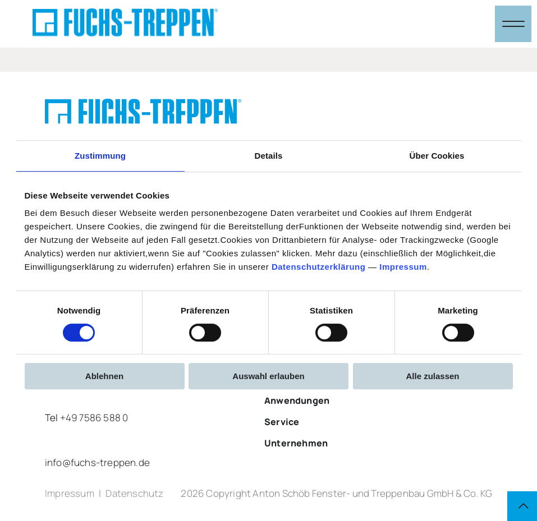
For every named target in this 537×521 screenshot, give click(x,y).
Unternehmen (296, 443)
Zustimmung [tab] (100, 155)
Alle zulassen (432, 376)
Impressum (403, 266)
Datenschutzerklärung (319, 266)
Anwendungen (296, 400)
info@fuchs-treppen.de (97, 462)
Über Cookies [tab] (437, 155)
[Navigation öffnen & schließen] (513, 24)
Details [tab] (269, 155)
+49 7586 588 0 (94, 417)
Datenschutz (134, 494)
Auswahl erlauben (268, 376)
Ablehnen (104, 376)
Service (281, 422)
